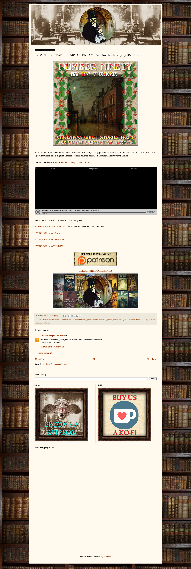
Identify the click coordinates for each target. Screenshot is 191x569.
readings (39, 323)
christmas (55, 320)
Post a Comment (45, 353)
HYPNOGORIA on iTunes (47, 233)
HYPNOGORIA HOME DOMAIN (50, 226)
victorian (46, 323)
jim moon (131, 320)
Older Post (151, 359)
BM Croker (46, 320)
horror (115, 320)
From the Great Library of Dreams (73, 320)
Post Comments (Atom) (56, 364)
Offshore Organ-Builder (52, 336)
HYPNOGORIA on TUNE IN (49, 246)
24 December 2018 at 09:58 (52, 347)
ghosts (109, 320)
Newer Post (40, 359)
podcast (152, 320)
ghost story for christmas (96, 320)
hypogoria (123, 320)
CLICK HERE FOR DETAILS (95, 270)
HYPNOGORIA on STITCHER (50, 239)
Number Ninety (142, 320)
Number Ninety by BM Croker (74, 162)
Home (96, 359)
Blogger (107, 557)
